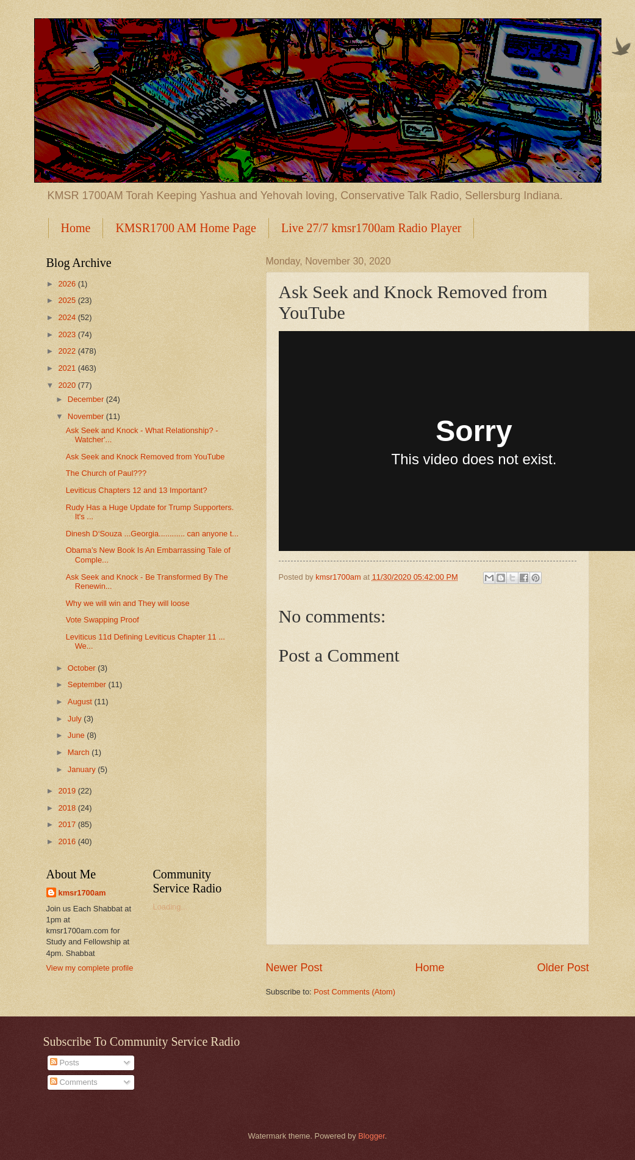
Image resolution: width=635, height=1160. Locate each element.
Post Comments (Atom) (354, 991)
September (88, 684)
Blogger (371, 1135)
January (83, 769)
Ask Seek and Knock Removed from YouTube (145, 456)
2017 (67, 824)
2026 (67, 283)
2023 (67, 334)
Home (76, 228)
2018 (67, 807)
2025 (67, 300)
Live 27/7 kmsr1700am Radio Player (371, 228)
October (83, 668)
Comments (74, 1082)
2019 (67, 790)
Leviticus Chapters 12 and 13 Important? (136, 490)
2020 (67, 385)
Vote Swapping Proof (102, 619)
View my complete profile (90, 967)
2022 (67, 351)
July (76, 718)
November (87, 416)
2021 (67, 368)
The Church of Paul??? (106, 473)
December (87, 399)
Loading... (170, 906)
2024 (67, 317)
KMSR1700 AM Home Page (185, 228)
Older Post (563, 967)
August (81, 701)
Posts (64, 1062)
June (77, 735)
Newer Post (294, 967)
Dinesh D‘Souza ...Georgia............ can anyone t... (152, 533)
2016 (67, 841)
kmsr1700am (82, 892)
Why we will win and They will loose (128, 603)
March (79, 752)
